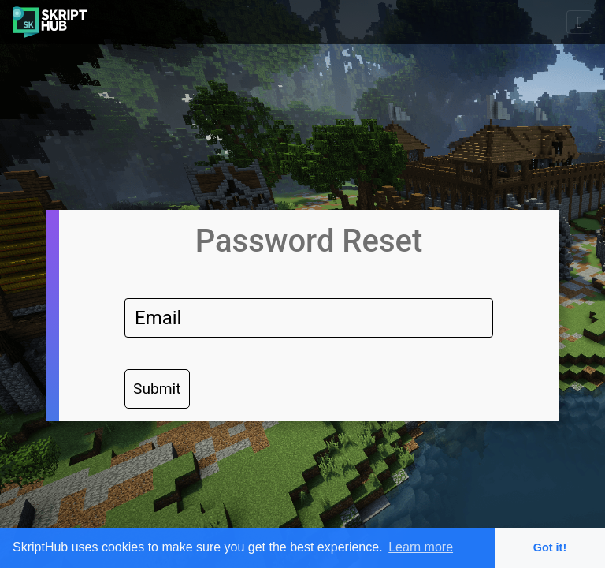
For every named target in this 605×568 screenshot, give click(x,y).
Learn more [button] (420, 547)
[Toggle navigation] (579, 22)
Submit (157, 388)
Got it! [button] (549, 547)
